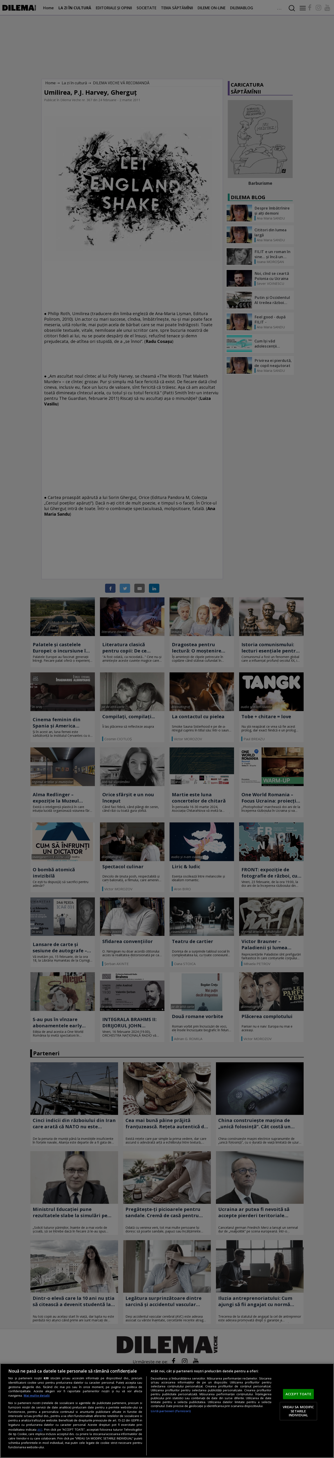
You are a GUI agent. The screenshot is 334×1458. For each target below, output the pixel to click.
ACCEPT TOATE (298, 1394)
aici (39, 1429)
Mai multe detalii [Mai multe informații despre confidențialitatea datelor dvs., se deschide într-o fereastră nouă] (37, 1396)
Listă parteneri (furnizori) (171, 1411)
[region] (167, 1410)
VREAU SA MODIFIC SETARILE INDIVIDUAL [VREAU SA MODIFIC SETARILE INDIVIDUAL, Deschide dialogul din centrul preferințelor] (298, 1411)
